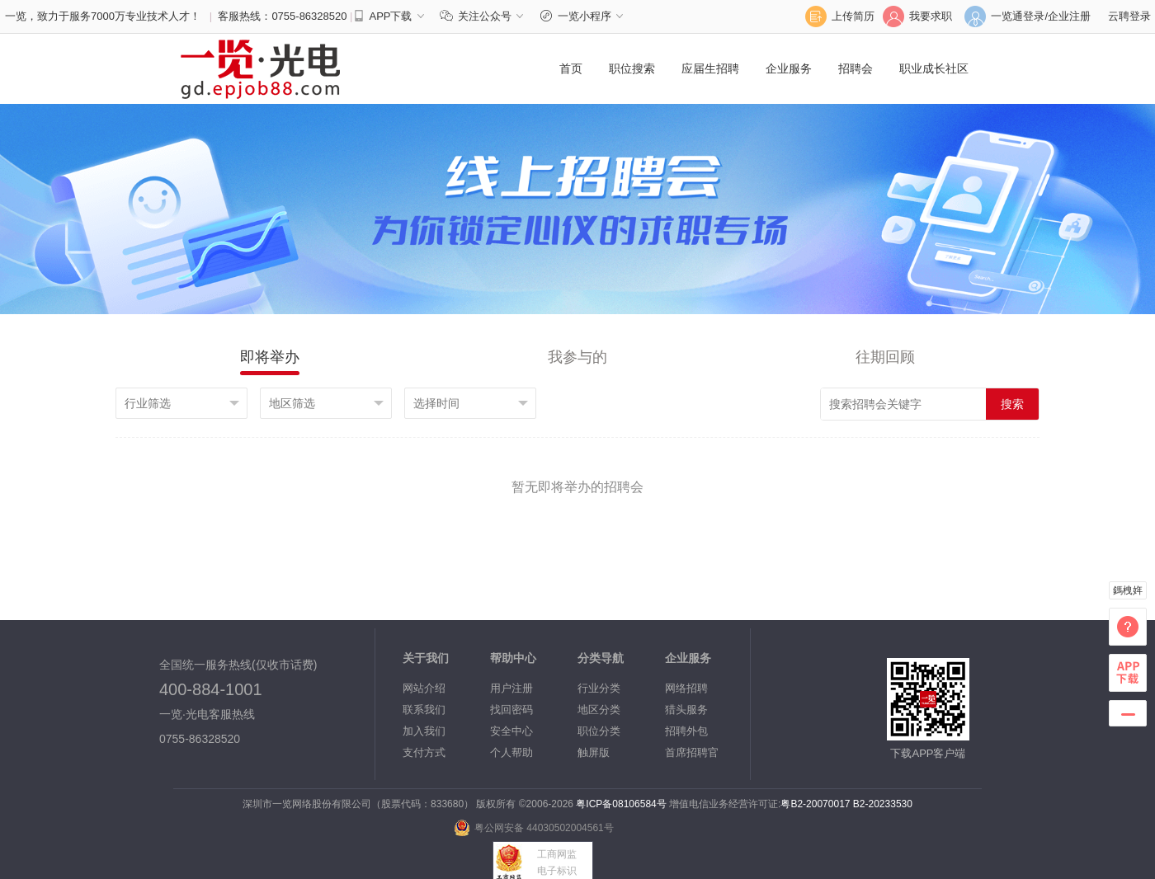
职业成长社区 (934, 68)
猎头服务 (686, 709)
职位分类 (599, 731)
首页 (570, 68)
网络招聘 (686, 688)
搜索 (1012, 404)
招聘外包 (686, 731)
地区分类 (599, 709)
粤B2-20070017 (815, 804)
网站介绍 (424, 688)
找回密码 (511, 709)
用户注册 (511, 688)
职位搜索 (632, 68)
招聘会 (855, 68)
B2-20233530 (882, 804)
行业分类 (599, 688)
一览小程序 (584, 16)
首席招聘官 (692, 752)
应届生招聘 (710, 68)
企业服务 (789, 68)
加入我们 (424, 731)
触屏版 (594, 752)
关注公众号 (485, 16)
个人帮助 (511, 752)
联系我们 (424, 709)
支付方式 (424, 752)
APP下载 (390, 16)
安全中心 (511, 731)
